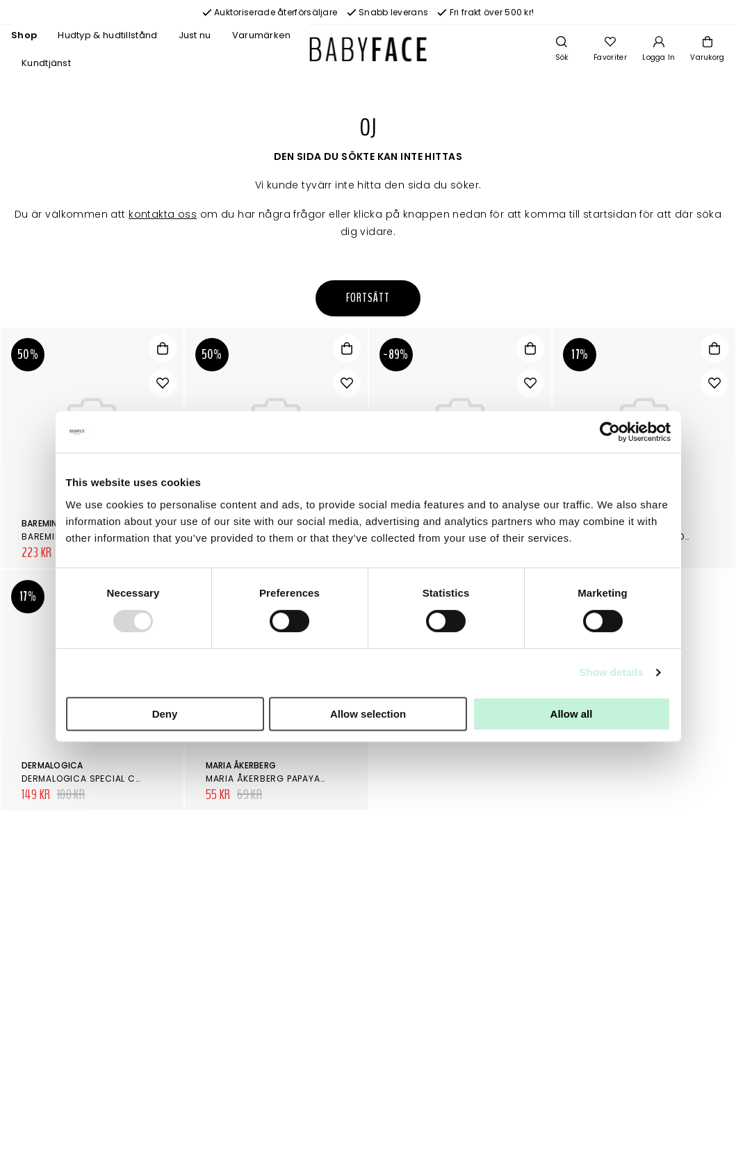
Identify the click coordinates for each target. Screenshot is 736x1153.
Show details (611, 672)
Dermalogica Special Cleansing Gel (109, 778)
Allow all (571, 714)
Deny (165, 714)
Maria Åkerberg (241, 765)
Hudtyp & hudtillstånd (107, 35)
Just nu (195, 35)
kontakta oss (163, 214)
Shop (24, 35)
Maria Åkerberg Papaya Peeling (281, 778)
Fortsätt (367, 298)
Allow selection (368, 714)
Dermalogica (52, 765)
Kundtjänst (46, 63)
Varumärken (261, 35)
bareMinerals (51, 523)
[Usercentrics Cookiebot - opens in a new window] (610, 431)
